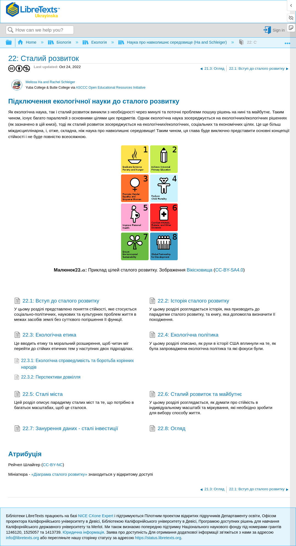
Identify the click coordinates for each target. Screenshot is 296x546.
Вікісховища (199, 270)
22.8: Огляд (167, 429)
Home (27, 42)
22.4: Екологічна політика (184, 335)
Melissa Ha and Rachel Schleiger (50, 82)
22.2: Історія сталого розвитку (189, 301)
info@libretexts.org (22, 538)
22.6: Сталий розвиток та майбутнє (195, 395)
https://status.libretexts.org (158, 538)
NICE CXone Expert (96, 516)
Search (11, 30)
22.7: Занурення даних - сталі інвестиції (66, 429)
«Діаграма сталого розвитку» (59, 474)
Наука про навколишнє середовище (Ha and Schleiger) (173, 42)
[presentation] (80, 270)
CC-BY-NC (53, 464)
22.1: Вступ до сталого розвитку (56, 301)
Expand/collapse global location (287, 41)
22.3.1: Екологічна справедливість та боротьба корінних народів (74, 364)
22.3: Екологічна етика (45, 335)
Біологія (60, 42)
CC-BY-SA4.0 (229, 270)
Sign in (279, 30)
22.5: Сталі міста (38, 395)
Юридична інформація (83, 532)
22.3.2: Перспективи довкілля (47, 377)
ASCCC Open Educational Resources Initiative (111, 87)
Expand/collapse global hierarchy (12, 42)
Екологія (95, 42)
